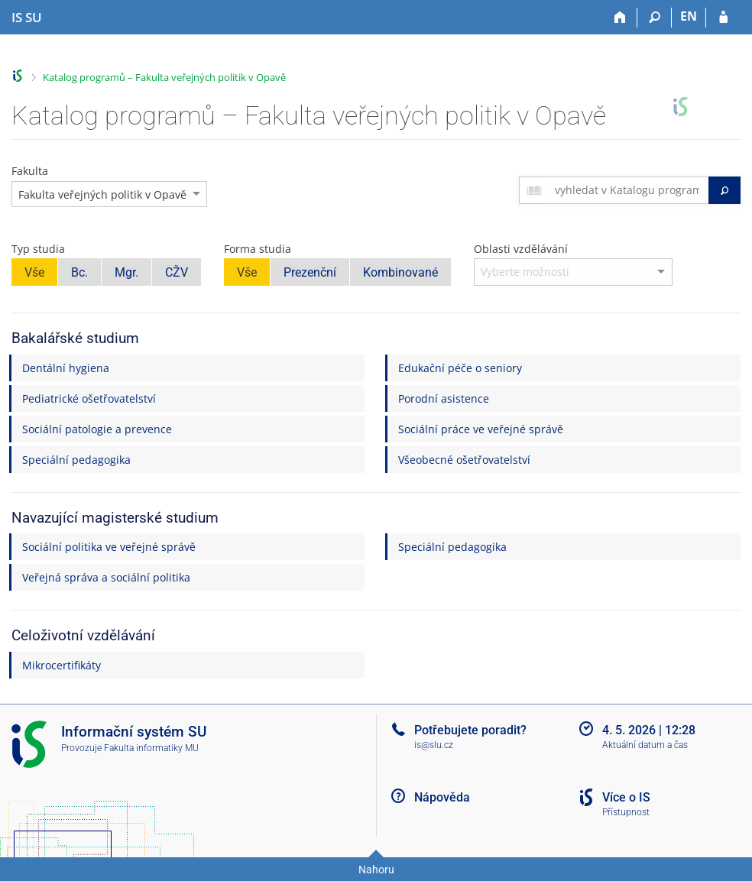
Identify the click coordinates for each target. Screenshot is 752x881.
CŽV (176, 272)
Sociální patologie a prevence (97, 429)
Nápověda (442, 797)
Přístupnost (626, 812)
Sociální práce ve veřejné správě (480, 429)
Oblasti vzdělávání (521, 248)
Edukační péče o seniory (460, 368)
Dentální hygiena (65, 368)
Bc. (79, 272)
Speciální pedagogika (76, 459)
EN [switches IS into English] (688, 16)
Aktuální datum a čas (645, 745)
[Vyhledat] (724, 190)
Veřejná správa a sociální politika (106, 577)
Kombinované (400, 272)
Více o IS (626, 797)
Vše (34, 272)
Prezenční (310, 272)
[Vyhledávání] (654, 18)
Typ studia (38, 248)
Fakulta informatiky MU (151, 748)
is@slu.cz (433, 745)
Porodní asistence (443, 398)
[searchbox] (628, 190)
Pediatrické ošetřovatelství (89, 398)
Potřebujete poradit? (470, 730)
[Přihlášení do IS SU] (723, 18)
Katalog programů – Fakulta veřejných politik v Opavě (164, 77)
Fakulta (29, 171)
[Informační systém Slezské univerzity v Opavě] (26, 18)
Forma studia (257, 248)
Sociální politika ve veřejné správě (109, 546)
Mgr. (126, 272)
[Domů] (620, 18)
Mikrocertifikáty (61, 665)
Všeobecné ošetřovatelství (464, 459)
